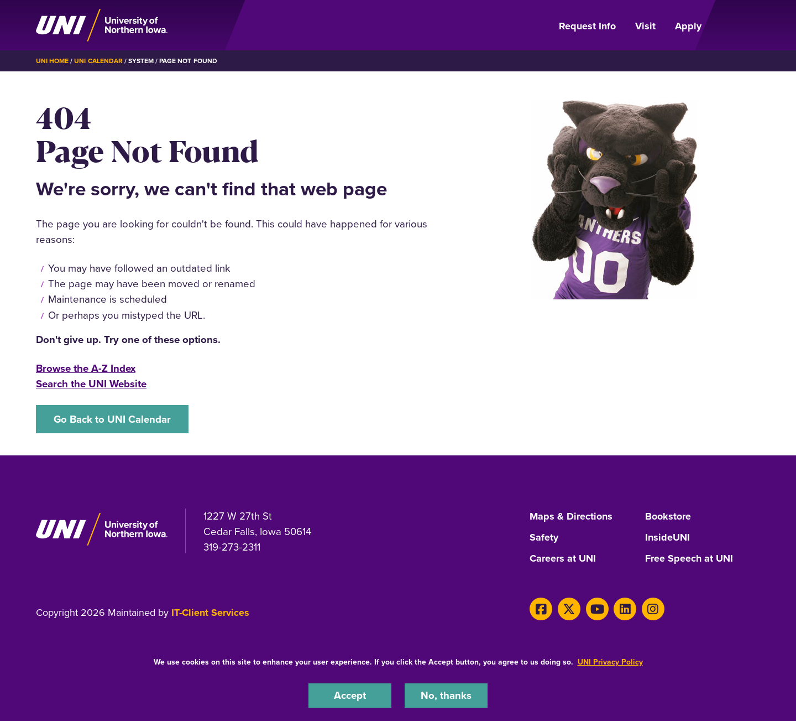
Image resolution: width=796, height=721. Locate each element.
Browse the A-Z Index (85, 368)
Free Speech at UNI (689, 559)
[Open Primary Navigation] (737, 25)
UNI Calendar (98, 61)
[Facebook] (541, 609)
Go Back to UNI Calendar (112, 419)
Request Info (587, 26)
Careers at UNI (563, 559)
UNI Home (52, 61)
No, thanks (446, 695)
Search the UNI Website (91, 383)
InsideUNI (667, 537)
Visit (645, 26)
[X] (569, 609)
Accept (350, 695)
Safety (544, 537)
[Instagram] (653, 609)
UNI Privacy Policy (610, 662)
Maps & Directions (571, 516)
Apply (688, 26)
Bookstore (668, 516)
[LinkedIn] (625, 609)
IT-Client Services (210, 612)
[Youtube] (597, 609)
